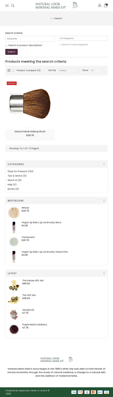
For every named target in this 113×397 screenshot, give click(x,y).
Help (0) (12, 184)
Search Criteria (14, 33)
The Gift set (29, 295)
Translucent (28, 237)
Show (85, 70)
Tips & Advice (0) (17, 175)
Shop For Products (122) (21, 171)
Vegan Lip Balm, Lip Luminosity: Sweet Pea (45, 251)
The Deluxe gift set (33, 280)
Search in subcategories (74, 44)
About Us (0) (15, 180)
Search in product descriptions (25, 45)
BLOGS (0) (13, 189)
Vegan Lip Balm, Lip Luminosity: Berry (41, 222)
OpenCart (24, 390)
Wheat (25, 207)
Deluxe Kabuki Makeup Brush (30, 131)
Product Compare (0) (29, 70)
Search (58, 18)
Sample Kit (28, 309)
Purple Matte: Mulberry (34, 324)
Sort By (52, 70)
